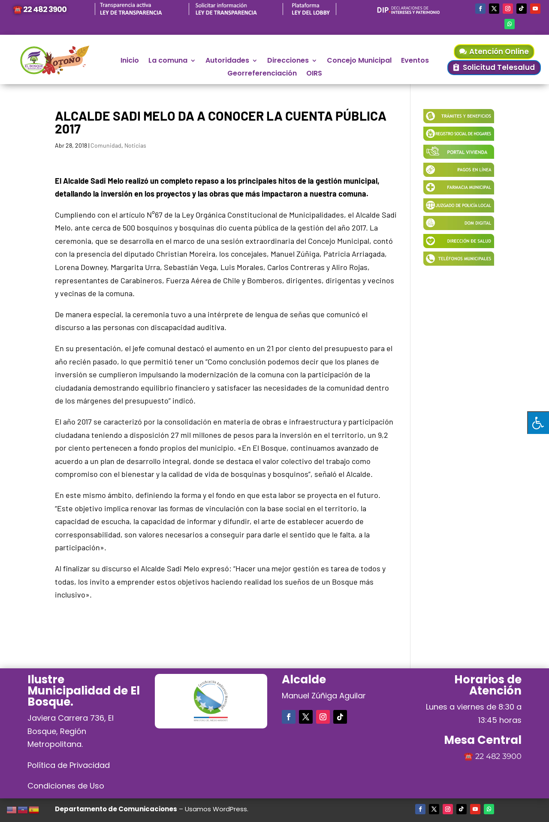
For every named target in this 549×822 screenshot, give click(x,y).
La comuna (167, 61)
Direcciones (288, 61)
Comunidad (105, 145)
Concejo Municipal (359, 61)
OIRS (314, 74)
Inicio (130, 61)
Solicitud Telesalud (499, 67)
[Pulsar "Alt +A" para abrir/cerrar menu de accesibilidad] (538, 422)
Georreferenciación (262, 74)
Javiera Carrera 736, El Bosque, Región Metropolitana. (70, 731)
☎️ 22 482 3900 (39, 9)
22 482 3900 (498, 756)
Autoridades (227, 61)
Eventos (415, 61)
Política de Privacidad (68, 765)
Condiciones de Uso (65, 785)
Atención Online (499, 51)
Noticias (135, 145)
